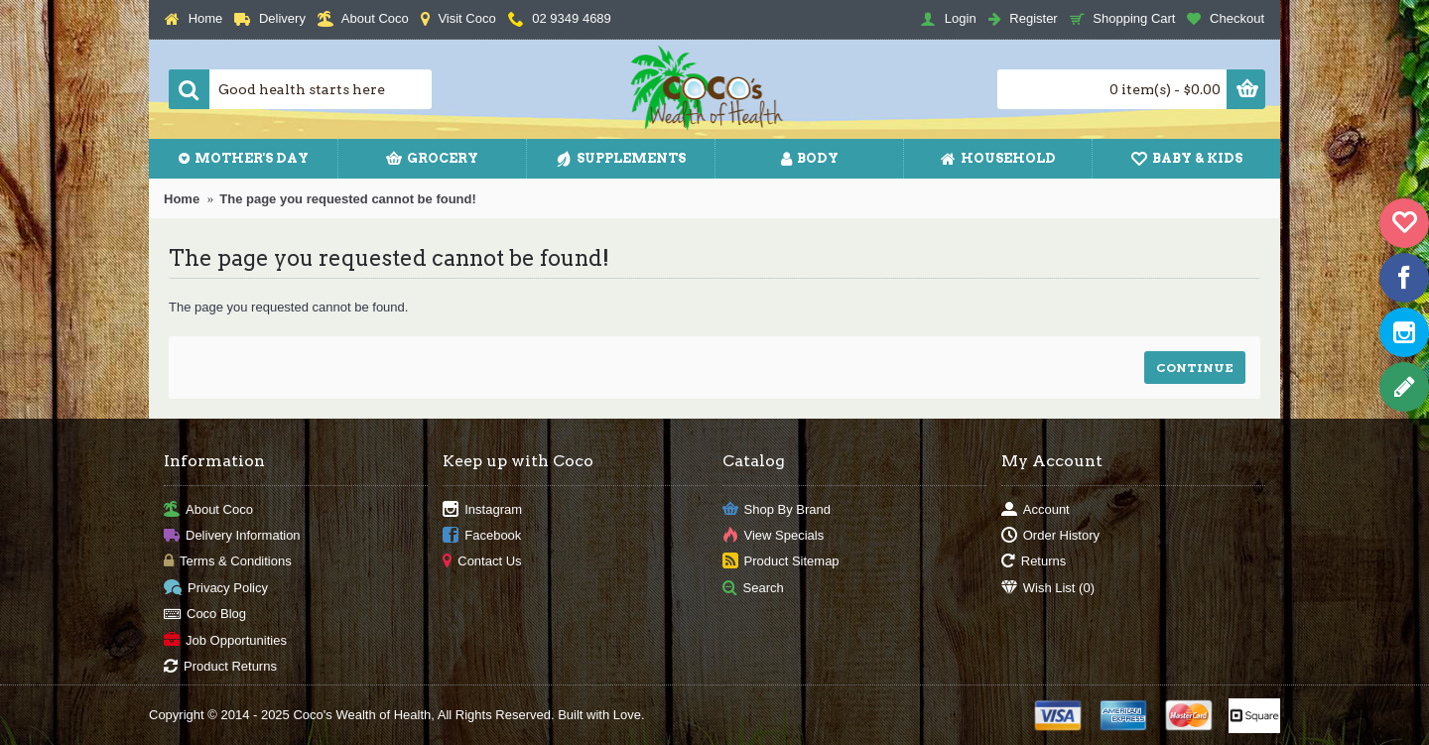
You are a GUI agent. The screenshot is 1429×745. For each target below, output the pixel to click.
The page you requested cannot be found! (347, 198)
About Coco (208, 509)
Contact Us (482, 562)
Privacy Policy (216, 587)
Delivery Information (232, 536)
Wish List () (1048, 587)
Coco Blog (205, 614)
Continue (1195, 367)
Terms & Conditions (228, 562)
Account (1035, 509)
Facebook (482, 536)
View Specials (773, 536)
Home (181, 198)
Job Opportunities (225, 640)
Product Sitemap (781, 562)
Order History (1050, 536)
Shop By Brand (776, 509)
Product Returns (220, 667)
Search (753, 587)
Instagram (482, 509)
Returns (1034, 562)
